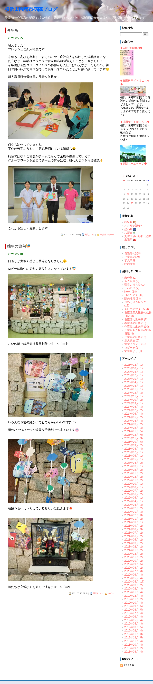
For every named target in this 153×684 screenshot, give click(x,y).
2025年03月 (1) (133, 385)
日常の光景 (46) (134, 295)
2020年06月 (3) (133, 574)
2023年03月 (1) (133, 466)
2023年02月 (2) (133, 469)
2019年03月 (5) (133, 627)
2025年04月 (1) (133, 382)
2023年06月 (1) (133, 455)
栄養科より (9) (133, 351)
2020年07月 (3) (133, 571)
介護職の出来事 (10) (136, 326)
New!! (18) (130, 291)
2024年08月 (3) (133, 406)
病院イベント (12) (135, 344)
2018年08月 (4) (133, 651)
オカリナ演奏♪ (133, 225)
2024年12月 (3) (133, 392)
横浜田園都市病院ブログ (31, 9)
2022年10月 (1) (133, 483)
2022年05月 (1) (133, 497)
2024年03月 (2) (133, 424)
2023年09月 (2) (133, 445)
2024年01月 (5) (133, 431)
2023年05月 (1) (133, 459)
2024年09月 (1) (133, 403)
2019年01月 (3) (133, 634)
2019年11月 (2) (133, 599)
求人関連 (129, 260)
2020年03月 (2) (133, 585)
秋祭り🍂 (130, 222)
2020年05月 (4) (133, 578)
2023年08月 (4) (133, 448)
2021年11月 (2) (133, 518)
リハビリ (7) (131, 288)
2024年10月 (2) (133, 399)
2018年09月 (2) (133, 648)
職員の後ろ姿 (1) (134, 284)
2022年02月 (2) (133, 508)
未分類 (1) (130, 277)
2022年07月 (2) (133, 490)
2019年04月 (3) (133, 623)
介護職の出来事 (107, 234)
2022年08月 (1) (133, 487)
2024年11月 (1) (133, 396)
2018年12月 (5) (133, 637)
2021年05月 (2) (133, 539)
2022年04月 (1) (133, 501)
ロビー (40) (131, 347)
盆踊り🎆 (130, 229)
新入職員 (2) (131, 281)
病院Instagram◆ (131, 47)
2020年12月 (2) (133, 553)
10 (128, 194)
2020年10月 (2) (133, 560)
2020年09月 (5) (133, 564)
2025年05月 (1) (133, 378)
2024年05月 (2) (133, 417)
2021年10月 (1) (133, 522)
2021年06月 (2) (133, 536)
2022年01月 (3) (133, 511)
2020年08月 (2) (133, 567)
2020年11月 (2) (133, 557)
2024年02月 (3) (133, 427)
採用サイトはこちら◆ (135, 121)
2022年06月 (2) (133, 494)
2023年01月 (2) (133, 473)
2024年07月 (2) (133, 410)
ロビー (111, 593)
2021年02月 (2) (133, 546)
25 (132, 203)
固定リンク (90, 234)
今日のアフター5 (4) (136, 309)
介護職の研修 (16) (135, 337)
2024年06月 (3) (133, 413)
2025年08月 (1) (133, 371)
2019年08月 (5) (133, 609)
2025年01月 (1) (133, 389)
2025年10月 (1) (133, 368)
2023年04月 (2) (133, 462)
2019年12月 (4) (133, 595)
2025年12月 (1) (133, 364)
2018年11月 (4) (133, 641)
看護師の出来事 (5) (135, 319)
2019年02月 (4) (133, 630)
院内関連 (129, 263)
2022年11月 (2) (133, 480)
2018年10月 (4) (133, 644)
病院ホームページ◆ (133, 163)
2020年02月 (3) (133, 588)
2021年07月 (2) (133, 532)
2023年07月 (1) (133, 452)
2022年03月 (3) (133, 504)
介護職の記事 (132, 256)
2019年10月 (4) (133, 602)
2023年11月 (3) (133, 438)
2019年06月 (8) (133, 616)
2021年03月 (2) (133, 543)
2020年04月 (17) (134, 581)
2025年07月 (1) (133, 375)
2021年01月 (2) (133, 550)
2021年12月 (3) (133, 515)
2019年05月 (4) (133, 620)
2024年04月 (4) (133, 420)
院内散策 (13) (132, 298)
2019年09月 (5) (133, 606)
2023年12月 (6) (133, 434)
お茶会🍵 (130, 232)
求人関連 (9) (131, 340)
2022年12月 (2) (133, 476)
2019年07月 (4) (133, 613)
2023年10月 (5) (133, 441)
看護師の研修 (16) (135, 323)
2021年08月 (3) (133, 529)
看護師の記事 (132, 253)
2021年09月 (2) (133, 525)
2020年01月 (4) (133, 592)
